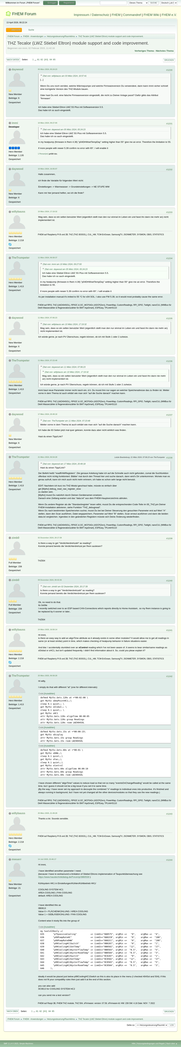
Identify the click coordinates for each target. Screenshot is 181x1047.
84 (51, 59)
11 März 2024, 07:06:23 (47, 318)
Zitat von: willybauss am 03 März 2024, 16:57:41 (65, 76)
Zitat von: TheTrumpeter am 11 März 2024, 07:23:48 (66, 421)
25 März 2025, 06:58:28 (47, 676)
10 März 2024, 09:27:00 (47, 123)
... (35, 59)
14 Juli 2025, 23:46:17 (47, 859)
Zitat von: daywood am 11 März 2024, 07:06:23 (64, 367)
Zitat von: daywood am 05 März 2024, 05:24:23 (64, 129)
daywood (17, 69)
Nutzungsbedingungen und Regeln (151, 1043)
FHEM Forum (24, 14)
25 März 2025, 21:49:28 (47, 813)
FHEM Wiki (151, 15)
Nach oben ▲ (171, 1043)
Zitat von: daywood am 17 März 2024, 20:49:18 (64, 464)
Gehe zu (130, 1025)
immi (15, 123)
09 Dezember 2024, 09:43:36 (50, 580)
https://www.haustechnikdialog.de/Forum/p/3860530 (63, 877)
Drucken (169, 60)
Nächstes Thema (164, 51)
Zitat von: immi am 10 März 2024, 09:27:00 (62, 264)
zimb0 (15, 537)
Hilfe (133, 1043)
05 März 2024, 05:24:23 (47, 69)
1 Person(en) (43, 154)
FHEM (116, 15)
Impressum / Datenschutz (91, 15)
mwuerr (16, 859)
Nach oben (12, 1011)
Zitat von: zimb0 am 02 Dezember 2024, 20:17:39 (65, 586)
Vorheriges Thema (144, 51)
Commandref (132, 15)
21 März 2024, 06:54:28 (47, 457)
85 (54, 59)
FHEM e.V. (169, 15)
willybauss (18, 211)
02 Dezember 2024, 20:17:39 (50, 538)
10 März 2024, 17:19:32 (47, 212)
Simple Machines (26, 1043)
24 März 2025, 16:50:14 (47, 630)
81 (38, 59)
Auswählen (49, 693)
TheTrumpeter (21, 257)
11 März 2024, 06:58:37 (47, 258)
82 (42, 59)
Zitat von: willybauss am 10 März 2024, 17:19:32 (65, 324)
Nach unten (13, 60)
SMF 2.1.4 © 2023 (11, 1043)
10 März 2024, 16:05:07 (47, 169)
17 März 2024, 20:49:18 (47, 414)
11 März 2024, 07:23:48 (47, 360)
